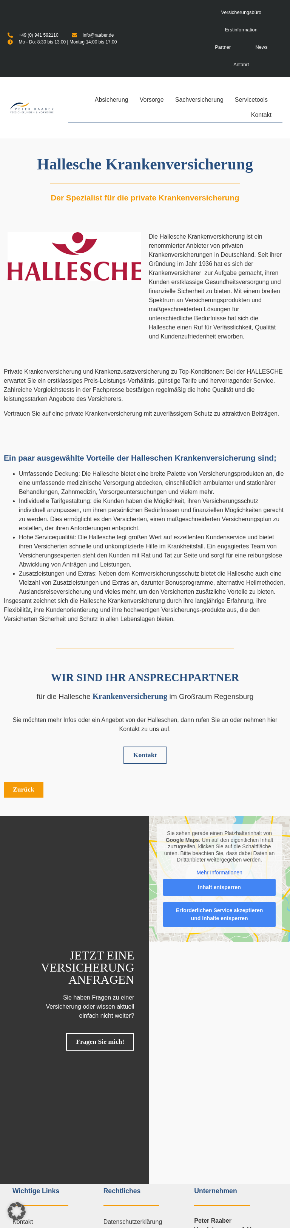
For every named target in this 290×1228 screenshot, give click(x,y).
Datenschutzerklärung (132, 1222)
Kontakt (261, 115)
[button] (16, 1211)
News (262, 47)
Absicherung (113, 100)
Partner (223, 47)
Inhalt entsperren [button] (219, 887)
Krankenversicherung (130, 696)
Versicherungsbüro (241, 12)
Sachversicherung (201, 100)
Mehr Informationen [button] (219, 872)
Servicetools (253, 100)
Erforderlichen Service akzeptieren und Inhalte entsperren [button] (219, 914)
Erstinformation (241, 30)
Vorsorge (154, 100)
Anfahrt (241, 64)
